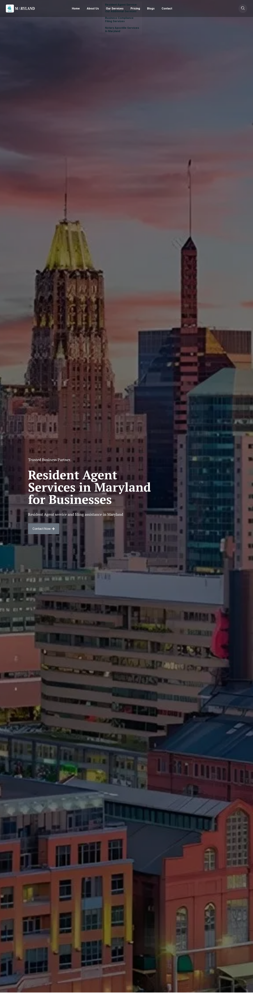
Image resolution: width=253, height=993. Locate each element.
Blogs (151, 8)
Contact (167, 8)
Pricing (135, 8)
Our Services (115, 8)
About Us (93, 8)
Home (76, 8)
